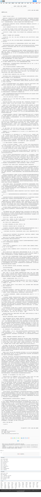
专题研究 (5, 432)
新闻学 (19, 3)
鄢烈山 (23, 482)
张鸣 (37, 483)
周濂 (8, 484)
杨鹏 (12, 484)
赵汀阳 (27, 483)
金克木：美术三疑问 (3, 463)
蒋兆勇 (30, 485)
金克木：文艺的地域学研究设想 (5, 468)
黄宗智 (34, 482)
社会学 (16, 3)
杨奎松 (2, 484)
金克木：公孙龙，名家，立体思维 (5, 476)
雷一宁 (23, 485)
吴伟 (33, 485)
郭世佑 (27, 484)
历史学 (28, 3)
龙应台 (12, 482)
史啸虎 (5, 485)
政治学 (9, 3)
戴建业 (30, 483)
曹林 (19, 482)
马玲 (29, 484)
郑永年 (9, 482)
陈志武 (2, 483)
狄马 (37, 484)
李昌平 (34, 483)
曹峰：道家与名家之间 (4, 474)
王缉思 (19, 484)
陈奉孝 (23, 484)
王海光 (5, 484)
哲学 (30, 3)
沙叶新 (37, 485)
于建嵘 (37, 482)
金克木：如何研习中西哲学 (4, 459)
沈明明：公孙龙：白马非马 (4, 473)
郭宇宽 (9, 483)
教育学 (22, 3)
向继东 (23, 483)
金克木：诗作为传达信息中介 (4, 466)
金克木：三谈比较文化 (4, 469)
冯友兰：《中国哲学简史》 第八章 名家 (6, 475)
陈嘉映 (30, 482)
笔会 (39, 3)
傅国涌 (27, 482)
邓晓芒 (16, 484)
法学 (3, 3)
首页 (1, 3)
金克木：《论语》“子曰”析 (4, 460)
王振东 (34, 484)
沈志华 (19, 483)
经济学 (6, 3)
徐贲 (5, 483)
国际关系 (13, 3)
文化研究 (8, 432)
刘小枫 (16, 485)
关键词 (36, 3)
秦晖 (1, 482)
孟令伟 (19, 485)
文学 (25, 3)
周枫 (26, 485)
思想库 (33, 3)
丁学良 (16, 482)
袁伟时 (2, 485)
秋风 (12, 485)
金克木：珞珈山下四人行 (4, 462)
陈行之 (5, 482)
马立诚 (12, 483)
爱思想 (2, 1)
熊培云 (9, 485)
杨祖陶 (16, 483)
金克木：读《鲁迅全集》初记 (4, 461)
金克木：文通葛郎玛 (3, 467)
